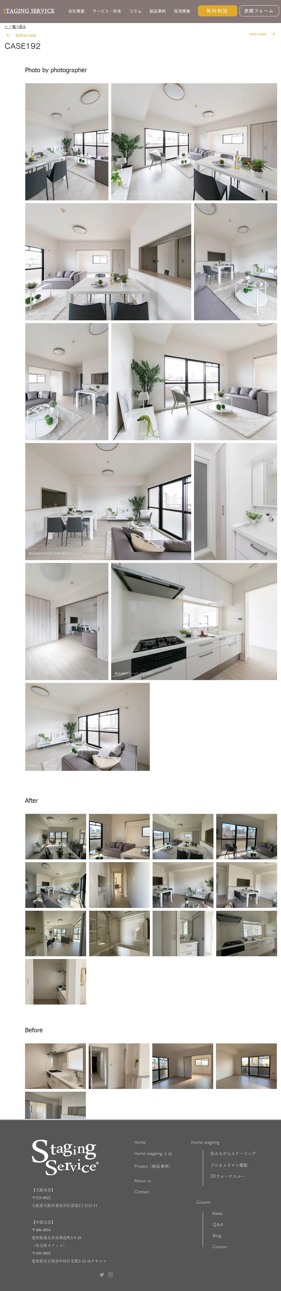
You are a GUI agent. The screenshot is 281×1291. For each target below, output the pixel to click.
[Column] (224, 1202)
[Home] (157, 1142)
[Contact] (162, 1191)
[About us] (162, 1180)
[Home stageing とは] (168, 1153)
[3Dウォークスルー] (243, 1176)
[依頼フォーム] (259, 10)
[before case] (26, 35)
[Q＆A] (232, 1224)
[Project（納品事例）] (166, 1166)
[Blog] (231, 1235)
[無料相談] (217, 10)
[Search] (8, 35)
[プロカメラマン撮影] (243, 1165)
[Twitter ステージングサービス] (102, 1275)
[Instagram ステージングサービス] (110, 1275)
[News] (232, 1213)
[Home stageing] (219, 1142)
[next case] (258, 33)
